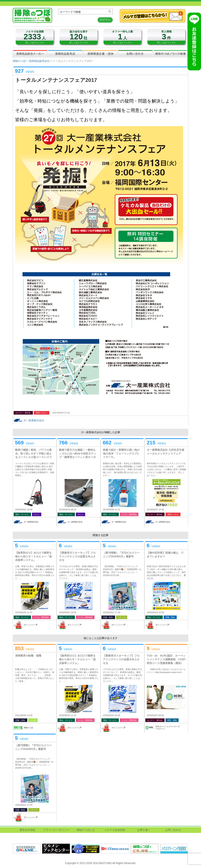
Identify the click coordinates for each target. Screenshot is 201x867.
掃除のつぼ (19, 60)
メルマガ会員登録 (114, 829)
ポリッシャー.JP (31, 625)
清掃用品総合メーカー (30, 53)
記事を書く (143, 829)
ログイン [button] (105, 19)
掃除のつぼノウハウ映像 (171, 53)
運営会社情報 (27, 829)
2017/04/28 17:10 (61, 412)
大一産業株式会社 (33, 420)
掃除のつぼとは (85, 829)
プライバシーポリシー (56, 829)
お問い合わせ (135, 53)
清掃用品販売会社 (65, 53)
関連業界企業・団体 (100, 53)
